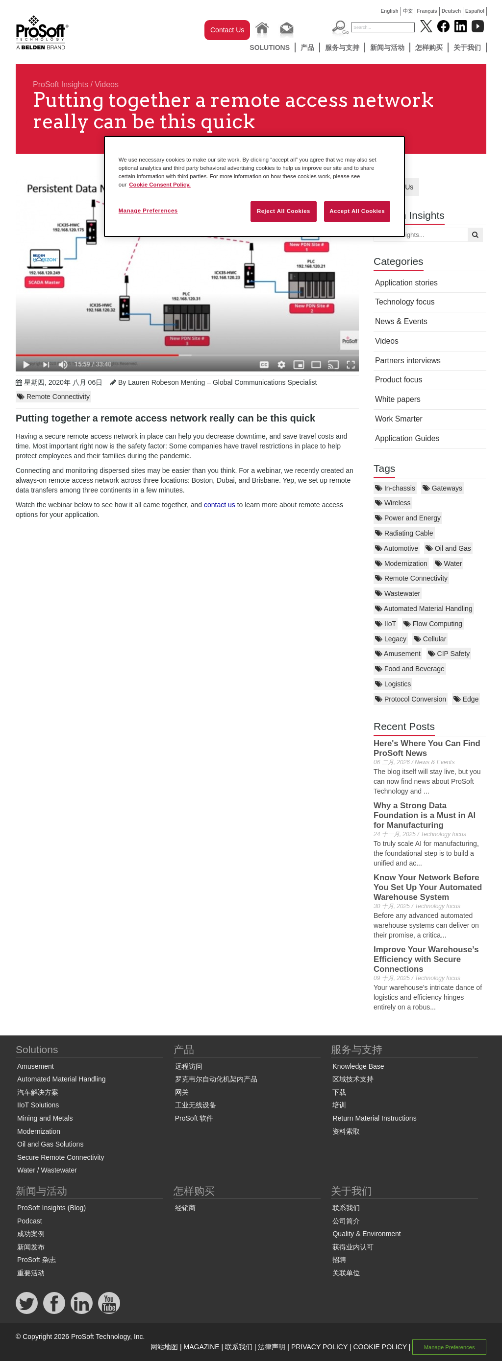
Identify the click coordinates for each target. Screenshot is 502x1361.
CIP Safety (449, 653)
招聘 (339, 1260)
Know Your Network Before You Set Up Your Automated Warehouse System (428, 887)
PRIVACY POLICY (319, 1347)
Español (474, 11)
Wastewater (397, 593)
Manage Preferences (449, 1347)
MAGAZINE (202, 1347)
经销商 (185, 1208)
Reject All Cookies (283, 211)
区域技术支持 (353, 1079)
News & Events (401, 321)
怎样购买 (429, 47)
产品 (307, 47)
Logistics (393, 684)
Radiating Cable (404, 533)
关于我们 (467, 47)
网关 (182, 1092)
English (389, 11)
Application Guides (407, 438)
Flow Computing (432, 624)
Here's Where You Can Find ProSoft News (427, 748)
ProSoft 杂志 (36, 1260)
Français (427, 11)
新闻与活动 (387, 47)
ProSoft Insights (60, 84)
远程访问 (188, 1066)
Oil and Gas (448, 548)
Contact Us (227, 30)
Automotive (396, 548)
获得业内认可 (353, 1247)
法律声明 (271, 1347)
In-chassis (395, 488)
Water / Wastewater (47, 1170)
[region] (254, 186)
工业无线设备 (195, 1105)
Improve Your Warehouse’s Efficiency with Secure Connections (426, 959)
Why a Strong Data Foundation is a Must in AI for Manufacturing (425, 815)
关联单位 (346, 1273)
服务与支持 (342, 47)
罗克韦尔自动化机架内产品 (216, 1079)
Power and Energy (408, 518)
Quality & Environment (366, 1234)
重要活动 (31, 1273)
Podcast (29, 1221)
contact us (219, 505)
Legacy (390, 639)
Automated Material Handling (424, 608)
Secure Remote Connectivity (60, 1157)
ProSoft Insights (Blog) (51, 1208)
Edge (466, 699)
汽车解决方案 (37, 1092)
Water (448, 563)
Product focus (398, 379)
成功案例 (31, 1234)
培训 (339, 1105)
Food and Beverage (410, 669)
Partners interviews (408, 360)
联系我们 (346, 1208)
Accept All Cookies (357, 211)
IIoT (385, 624)
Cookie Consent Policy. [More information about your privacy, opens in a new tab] (160, 185)
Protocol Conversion (410, 699)
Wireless (393, 503)
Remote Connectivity (411, 578)
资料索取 (346, 1131)
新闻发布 (31, 1247)
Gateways (442, 488)
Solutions (270, 47)
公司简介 (346, 1221)
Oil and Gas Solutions (50, 1144)
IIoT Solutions (38, 1105)
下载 (339, 1092)
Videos (107, 84)
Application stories (406, 283)
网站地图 (164, 1347)
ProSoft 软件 (194, 1118)
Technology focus (405, 302)
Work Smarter (399, 419)
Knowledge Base (358, 1066)
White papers (398, 399)
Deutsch (451, 11)
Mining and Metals (45, 1118)
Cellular (430, 639)
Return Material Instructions (374, 1118)
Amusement (398, 653)
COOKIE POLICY (379, 1347)
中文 (408, 11)
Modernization (401, 563)
